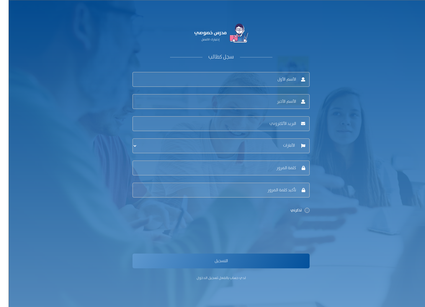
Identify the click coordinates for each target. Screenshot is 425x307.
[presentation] (256, 234)
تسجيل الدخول (199, 278)
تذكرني (291, 210)
